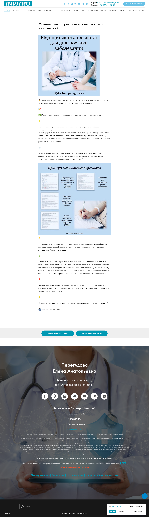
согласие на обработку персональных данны (74, 468)
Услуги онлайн (50, 10)
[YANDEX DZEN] (104, 397)
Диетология (79, 10)
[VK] (75, 4)
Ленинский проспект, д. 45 (108, 2)
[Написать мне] (139, 515)
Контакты (137, 10)
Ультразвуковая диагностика (102, 476)
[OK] (68, 4)
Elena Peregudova (74, 430)
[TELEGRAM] (83, 4)
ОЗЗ (106, 10)
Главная (7, 10)
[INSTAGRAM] (72, 4)
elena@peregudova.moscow (74, 425)
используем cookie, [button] (118, 506)
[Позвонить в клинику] (135, 515)
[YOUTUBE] (79, 4)
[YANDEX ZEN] (86, 4)
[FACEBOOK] (64, 4)
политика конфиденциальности (74, 471)
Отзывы (24, 10)
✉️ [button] (118, 5)
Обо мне (15, 10)
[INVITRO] (143, 515)
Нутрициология (92, 10)
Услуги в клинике (35, 10)
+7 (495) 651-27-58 (107, 5)
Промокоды (114, 10)
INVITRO (123, 464)
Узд (101, 10)
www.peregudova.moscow (100, 443)
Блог (122, 10)
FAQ (143, 10)
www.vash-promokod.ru (74, 481)
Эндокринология (65, 10)
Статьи (128, 10)
